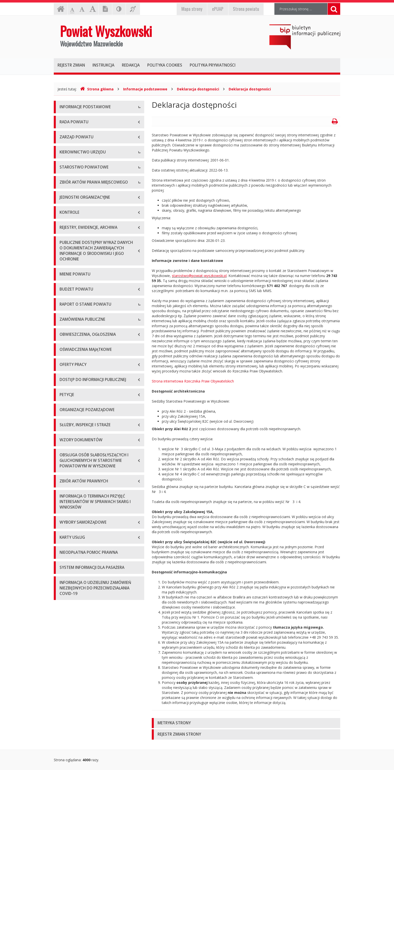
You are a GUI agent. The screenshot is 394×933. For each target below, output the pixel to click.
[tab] (246, 723)
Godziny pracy (71, 130)
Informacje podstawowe (145, 89)
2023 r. (65, 553)
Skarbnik (66, 265)
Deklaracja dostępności (198, 89)
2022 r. (65, 542)
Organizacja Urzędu (75, 152)
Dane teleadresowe (75, 119)
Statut (64, 352)
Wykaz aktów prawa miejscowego (87, 363)
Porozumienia (71, 314)
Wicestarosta (70, 243)
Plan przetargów (73, 614)
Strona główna (97, 89)
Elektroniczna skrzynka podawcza (87, 141)
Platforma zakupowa (76, 625)
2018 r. (65, 497)
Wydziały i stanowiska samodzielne (88, 303)
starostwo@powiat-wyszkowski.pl (199, 275)
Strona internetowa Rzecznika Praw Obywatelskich (193, 381)
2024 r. (65, 565)
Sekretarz (67, 254)
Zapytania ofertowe (76, 602)
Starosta (66, 232)
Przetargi (67, 591)
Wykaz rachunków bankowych (84, 164)
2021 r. (65, 531)
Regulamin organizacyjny (80, 292)
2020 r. (65, 519)
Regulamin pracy (73, 326)
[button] (246, 723)
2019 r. (65, 508)
